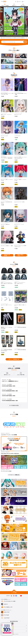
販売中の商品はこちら (20, 255)
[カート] (15, 1)
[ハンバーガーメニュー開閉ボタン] (26, 1)
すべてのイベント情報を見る (14, 474)
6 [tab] (13, 35)
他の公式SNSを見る (14, 621)
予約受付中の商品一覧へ (7, 255)
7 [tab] (14, 35)
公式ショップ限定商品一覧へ (14, 359)
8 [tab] (15, 35)
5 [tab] (12, 35)
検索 (25, 41)
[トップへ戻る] (14, 591)
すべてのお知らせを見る (14, 405)
